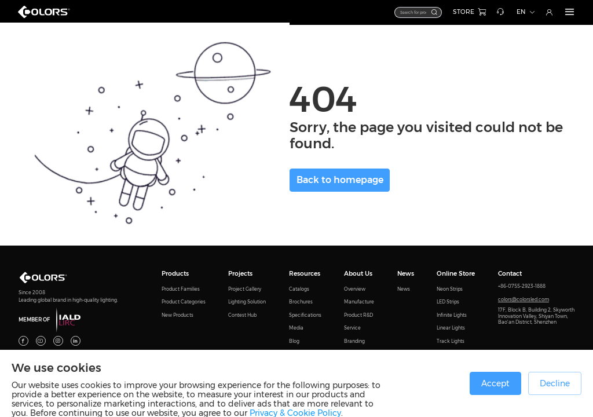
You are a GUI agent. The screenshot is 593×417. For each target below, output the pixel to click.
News (405, 273)
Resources (304, 273)
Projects (240, 273)
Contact (510, 273)
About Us (358, 273)
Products (175, 273)
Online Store (456, 273)
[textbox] (397, 12)
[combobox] (401, 12)
